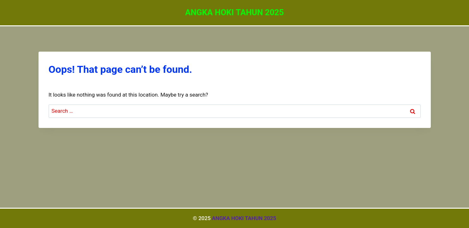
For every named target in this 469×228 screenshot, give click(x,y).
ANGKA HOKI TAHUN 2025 (244, 218)
